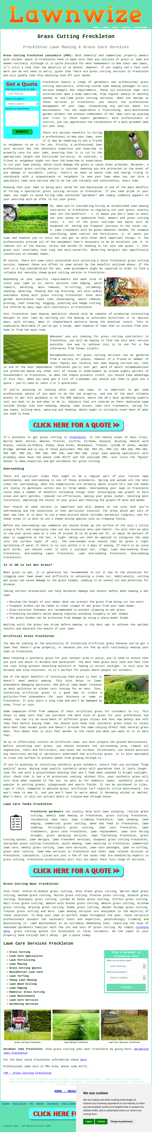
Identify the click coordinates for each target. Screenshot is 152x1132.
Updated (39, 1104)
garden (47, 114)
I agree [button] (89, 1121)
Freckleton (78, 437)
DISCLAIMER (141, 27)
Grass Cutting (20, 1104)
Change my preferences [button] (121, 1121)
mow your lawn (82, 136)
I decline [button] (101, 1121)
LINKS (105, 27)
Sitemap (5, 1104)
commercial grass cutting (65, 823)
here (83, 1059)
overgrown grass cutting (22, 843)
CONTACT (126, 27)
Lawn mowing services (75, 911)
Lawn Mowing (53, 1104)
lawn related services (125, 851)
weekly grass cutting (38, 847)
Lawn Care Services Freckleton (38, 943)
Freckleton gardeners (47, 811)
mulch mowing (72, 843)
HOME (95, 27)
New (31, 1104)
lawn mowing (110, 453)
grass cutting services (94, 98)
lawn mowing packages (119, 86)
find (15, 891)
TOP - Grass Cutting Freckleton (27, 1073)
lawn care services (72, 847)
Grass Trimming (69, 1104)
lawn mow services (51, 851)
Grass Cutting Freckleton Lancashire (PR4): (38, 55)
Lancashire (31, 855)
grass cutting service (60, 191)
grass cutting (112, 336)
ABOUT (115, 27)
